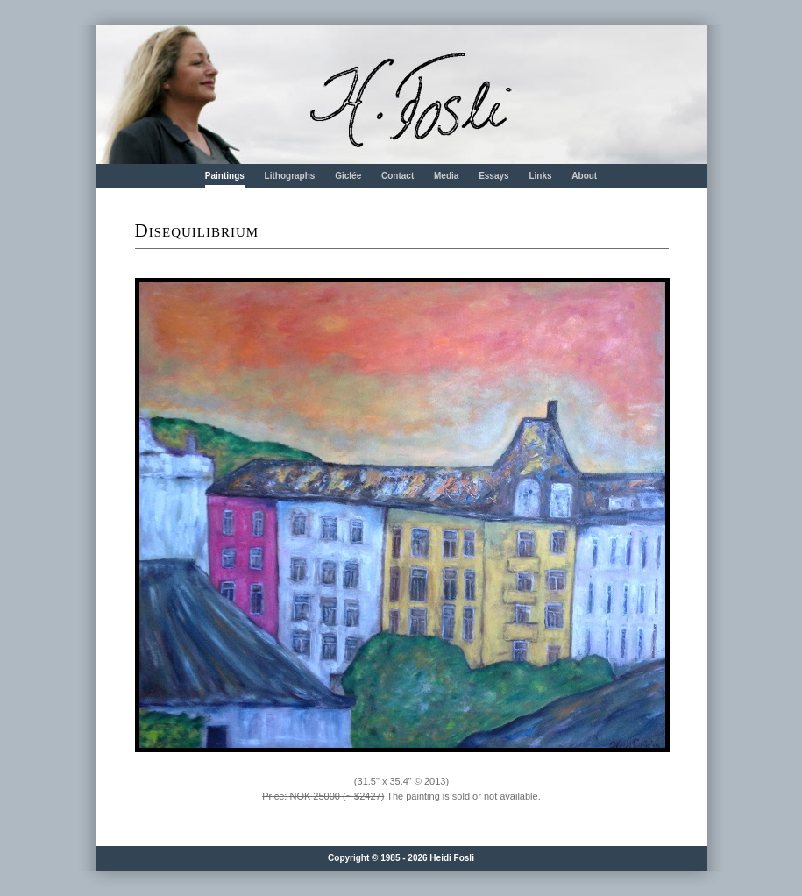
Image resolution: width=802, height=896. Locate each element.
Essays (493, 176)
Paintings (225, 176)
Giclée (348, 176)
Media (446, 176)
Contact (397, 176)
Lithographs (290, 176)
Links (540, 176)
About (584, 176)
